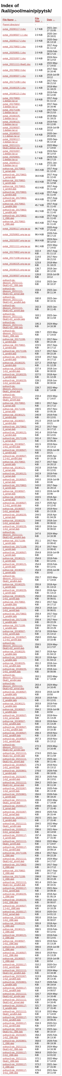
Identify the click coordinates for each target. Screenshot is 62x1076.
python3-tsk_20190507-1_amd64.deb (15, 693)
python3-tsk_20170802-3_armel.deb (15, 427)
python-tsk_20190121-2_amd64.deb (14, 704)
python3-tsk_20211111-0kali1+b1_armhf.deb (15, 760)
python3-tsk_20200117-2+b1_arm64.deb (15, 1024)
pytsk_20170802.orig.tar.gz (16, 252)
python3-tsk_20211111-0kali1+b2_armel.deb (15, 1001)
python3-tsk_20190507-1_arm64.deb (15, 451)
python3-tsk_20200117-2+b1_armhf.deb (15, 965)
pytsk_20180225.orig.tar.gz (16, 264)
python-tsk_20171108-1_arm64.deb (14, 340)
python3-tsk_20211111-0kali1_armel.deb (15, 801)
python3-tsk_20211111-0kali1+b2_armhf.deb (15, 860)
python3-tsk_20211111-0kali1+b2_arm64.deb (15, 995)
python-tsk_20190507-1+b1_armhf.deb (14, 632)
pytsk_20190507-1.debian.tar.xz (11, 128)
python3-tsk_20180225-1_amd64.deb (15, 658)
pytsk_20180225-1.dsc (14, 88)
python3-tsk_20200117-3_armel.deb (15, 807)
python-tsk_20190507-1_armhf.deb (14, 571)
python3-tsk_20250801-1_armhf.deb (15, 795)
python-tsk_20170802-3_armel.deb (14, 404)
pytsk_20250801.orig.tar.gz (16, 234)
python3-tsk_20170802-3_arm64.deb (15, 358)
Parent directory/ (11, 24)
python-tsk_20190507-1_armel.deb (14, 492)
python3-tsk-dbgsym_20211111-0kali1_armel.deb (13, 389)
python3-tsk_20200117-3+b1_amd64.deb (15, 1018)
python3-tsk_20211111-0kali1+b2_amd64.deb (15, 971)
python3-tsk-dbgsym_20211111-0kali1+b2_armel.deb (13, 686)
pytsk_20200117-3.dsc (14, 29)
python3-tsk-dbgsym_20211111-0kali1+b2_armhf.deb (13, 646)
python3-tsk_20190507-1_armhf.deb (15, 553)
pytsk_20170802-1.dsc (14, 46)
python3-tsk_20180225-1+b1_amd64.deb (15, 670)
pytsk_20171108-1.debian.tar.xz (11, 111)
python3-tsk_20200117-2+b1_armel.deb (15, 913)
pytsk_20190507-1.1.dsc (15, 35)
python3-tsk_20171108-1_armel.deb (15, 439)
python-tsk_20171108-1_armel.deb (14, 410)
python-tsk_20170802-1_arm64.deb (14, 187)
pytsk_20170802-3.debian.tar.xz (11, 105)
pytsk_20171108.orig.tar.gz (16, 258)
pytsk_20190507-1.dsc (14, 76)
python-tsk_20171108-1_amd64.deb (14, 626)
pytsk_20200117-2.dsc (14, 41)
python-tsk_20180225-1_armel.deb (14, 498)
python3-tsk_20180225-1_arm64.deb (15, 375)
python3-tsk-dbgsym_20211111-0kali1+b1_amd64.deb (14, 299)
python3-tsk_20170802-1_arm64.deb (15, 193)
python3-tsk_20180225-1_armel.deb (15, 516)
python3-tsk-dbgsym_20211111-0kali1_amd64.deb (13, 578)
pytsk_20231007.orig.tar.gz (16, 240)
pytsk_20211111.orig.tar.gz (16, 246)
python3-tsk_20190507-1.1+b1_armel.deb (15, 504)
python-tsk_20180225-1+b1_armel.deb (14, 521)
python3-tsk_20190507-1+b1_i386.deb (15, 954)
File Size (37, 19)
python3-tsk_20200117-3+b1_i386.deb (15, 1071)
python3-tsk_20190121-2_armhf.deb (15, 565)
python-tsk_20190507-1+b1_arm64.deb (14, 445)
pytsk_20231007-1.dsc (14, 58)
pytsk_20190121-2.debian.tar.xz (11, 123)
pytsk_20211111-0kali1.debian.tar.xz (12, 146)
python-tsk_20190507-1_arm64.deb (14, 422)
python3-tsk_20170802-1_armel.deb (15, 175)
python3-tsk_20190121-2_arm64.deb (15, 433)
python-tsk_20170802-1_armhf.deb (14, 181)
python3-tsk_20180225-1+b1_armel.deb (15, 527)
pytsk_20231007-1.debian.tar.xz (11, 152)
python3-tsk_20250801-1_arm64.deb (15, 772)
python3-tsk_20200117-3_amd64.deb (15, 1006)
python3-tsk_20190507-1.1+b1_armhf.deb (15, 638)
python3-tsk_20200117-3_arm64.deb (15, 819)
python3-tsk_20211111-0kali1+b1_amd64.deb (15, 883)
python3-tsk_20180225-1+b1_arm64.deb (15, 381)
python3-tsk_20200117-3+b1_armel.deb (15, 830)
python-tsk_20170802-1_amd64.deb (14, 205)
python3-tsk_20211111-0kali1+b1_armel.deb (15, 783)
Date (49, 20)
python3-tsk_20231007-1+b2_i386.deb (15, 1036)
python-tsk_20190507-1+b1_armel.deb (14, 510)
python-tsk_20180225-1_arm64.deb (14, 364)
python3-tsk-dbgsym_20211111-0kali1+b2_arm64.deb (14, 747)
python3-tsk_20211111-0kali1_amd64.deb (15, 1012)
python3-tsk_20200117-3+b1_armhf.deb (15, 889)
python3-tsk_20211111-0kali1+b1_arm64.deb (15, 754)
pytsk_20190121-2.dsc (14, 94)
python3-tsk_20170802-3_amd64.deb (15, 615)
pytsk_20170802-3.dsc (14, 70)
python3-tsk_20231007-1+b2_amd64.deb (15, 977)
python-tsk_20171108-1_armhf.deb (14, 541)
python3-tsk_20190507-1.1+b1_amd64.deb (15, 728)
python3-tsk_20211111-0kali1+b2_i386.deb (15, 1047)
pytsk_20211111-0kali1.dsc (17, 64)
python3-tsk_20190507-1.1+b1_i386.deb (15, 907)
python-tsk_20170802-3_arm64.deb (14, 346)
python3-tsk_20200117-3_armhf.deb (15, 836)
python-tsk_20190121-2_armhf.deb (14, 559)
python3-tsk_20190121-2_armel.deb (15, 474)
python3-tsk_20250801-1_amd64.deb (15, 983)
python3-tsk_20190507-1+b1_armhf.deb (15, 766)
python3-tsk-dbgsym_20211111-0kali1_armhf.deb (13, 397)
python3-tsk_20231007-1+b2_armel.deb (15, 813)
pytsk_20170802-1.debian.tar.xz (11, 99)
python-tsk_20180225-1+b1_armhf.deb (14, 597)
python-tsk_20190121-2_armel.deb (14, 469)
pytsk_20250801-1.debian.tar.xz (11, 158)
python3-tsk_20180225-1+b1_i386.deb (15, 901)
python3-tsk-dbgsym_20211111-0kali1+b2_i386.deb (13, 325)
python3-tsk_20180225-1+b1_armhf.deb (15, 609)
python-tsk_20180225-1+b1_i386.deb (14, 918)
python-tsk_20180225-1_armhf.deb (14, 585)
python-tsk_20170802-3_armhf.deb (14, 463)
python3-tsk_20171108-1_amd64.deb (15, 620)
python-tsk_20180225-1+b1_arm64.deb (14, 369)
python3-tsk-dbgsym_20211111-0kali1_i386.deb (13, 333)
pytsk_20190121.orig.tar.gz (16, 270)
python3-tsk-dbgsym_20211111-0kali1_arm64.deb (13, 677)
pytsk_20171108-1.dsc (14, 82)
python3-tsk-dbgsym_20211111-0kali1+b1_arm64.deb (14, 316)
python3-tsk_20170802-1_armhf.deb (15, 199)
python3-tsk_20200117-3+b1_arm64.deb (15, 848)
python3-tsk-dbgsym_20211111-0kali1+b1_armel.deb (13, 291)
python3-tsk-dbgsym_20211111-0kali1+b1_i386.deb (13, 283)
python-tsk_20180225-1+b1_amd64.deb (14, 664)
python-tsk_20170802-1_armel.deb (14, 169)
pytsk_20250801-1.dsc (14, 52)
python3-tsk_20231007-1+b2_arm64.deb (15, 778)
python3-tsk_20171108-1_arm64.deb (15, 352)
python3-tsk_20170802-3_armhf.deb (15, 486)
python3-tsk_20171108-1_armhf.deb (15, 547)
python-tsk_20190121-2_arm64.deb (14, 416)
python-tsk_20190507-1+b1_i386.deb (14, 942)
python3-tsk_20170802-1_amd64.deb (15, 211)
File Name (8, 20)
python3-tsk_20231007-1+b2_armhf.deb (15, 789)
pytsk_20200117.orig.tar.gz (16, 228)
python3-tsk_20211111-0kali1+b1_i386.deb (15, 1030)
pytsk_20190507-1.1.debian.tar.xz (11, 134)
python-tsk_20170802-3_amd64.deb (14, 603)
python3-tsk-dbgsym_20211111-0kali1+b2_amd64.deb (14, 535)
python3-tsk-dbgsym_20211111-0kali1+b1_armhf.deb (13, 308)
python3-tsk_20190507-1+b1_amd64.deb (15, 734)
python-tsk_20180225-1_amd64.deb (14, 652)
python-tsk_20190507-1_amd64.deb (14, 710)
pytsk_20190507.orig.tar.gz (16, 276)
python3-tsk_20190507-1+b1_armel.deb (15, 716)
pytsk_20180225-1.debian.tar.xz (11, 117)
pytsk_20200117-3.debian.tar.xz (11, 164)
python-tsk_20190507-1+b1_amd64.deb (14, 722)
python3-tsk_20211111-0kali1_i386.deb (15, 1059)
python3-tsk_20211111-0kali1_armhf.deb (15, 842)
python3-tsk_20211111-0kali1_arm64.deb (15, 824)
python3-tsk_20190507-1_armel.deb (15, 480)
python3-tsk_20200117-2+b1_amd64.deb (15, 989)
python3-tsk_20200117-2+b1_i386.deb (15, 1053)
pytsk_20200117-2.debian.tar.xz (11, 140)
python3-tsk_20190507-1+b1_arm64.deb (15, 740)
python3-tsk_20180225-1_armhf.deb (15, 591)
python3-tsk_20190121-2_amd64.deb (15, 699)
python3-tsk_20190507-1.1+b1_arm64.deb (15, 457)
